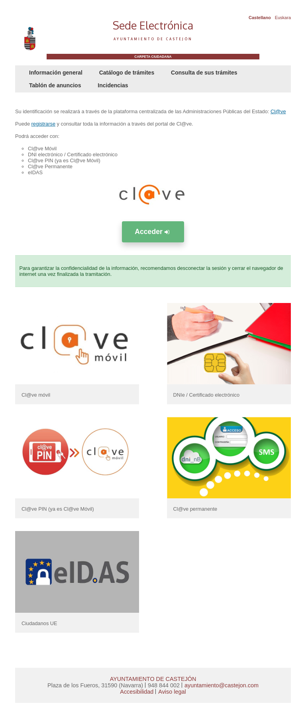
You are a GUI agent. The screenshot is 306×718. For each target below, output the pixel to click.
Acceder (153, 232)
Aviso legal (172, 691)
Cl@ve (278, 111)
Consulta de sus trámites (204, 72)
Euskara (283, 17)
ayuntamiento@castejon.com (221, 685)
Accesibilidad (136, 691)
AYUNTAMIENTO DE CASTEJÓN (153, 679)
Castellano (260, 17)
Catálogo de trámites (126, 72)
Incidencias (113, 85)
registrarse (43, 124)
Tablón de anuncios (55, 85)
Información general (55, 72)
